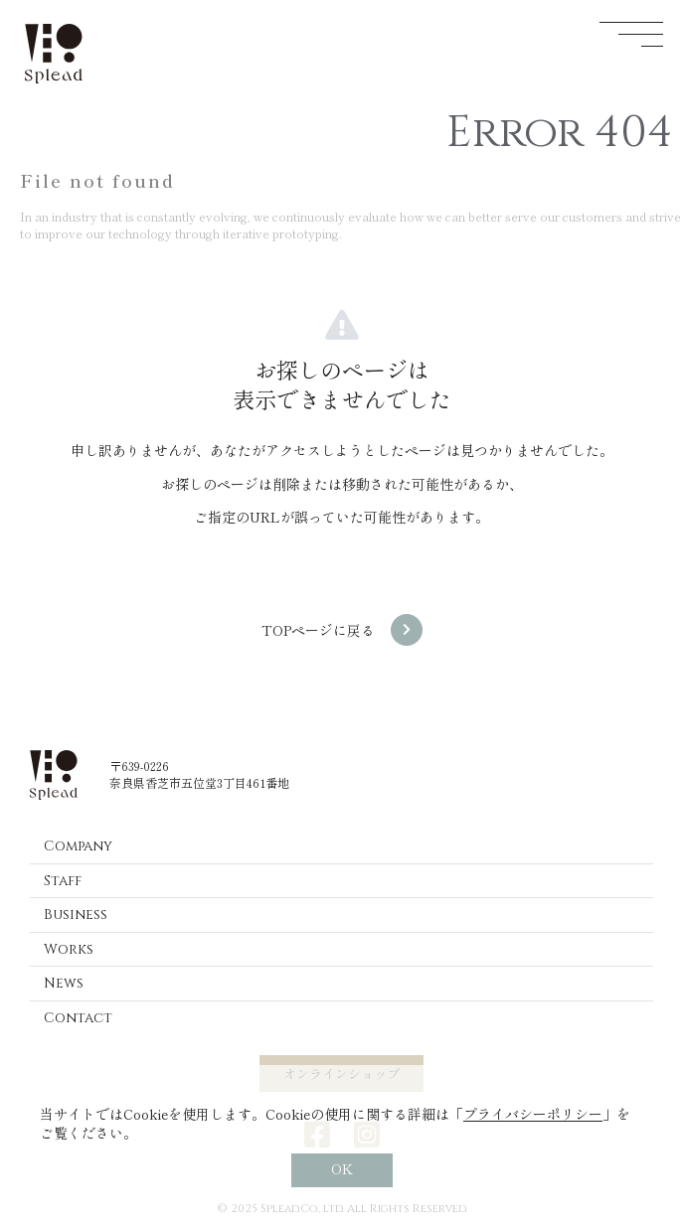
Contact (78, 1017)
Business (75, 914)
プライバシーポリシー (532, 1114)
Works (68, 949)
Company (78, 846)
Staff (63, 880)
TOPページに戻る (318, 630)
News (64, 983)
